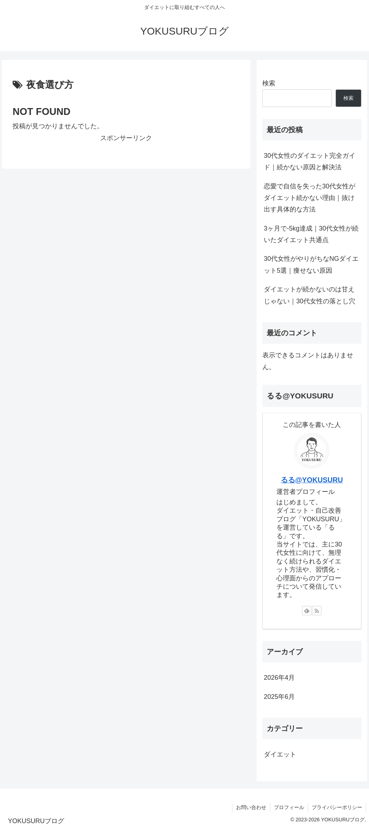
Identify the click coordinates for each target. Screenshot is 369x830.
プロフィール (289, 807)
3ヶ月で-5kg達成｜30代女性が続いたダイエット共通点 (311, 234)
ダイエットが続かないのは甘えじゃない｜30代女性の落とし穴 (309, 295)
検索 (268, 83)
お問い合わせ (251, 807)
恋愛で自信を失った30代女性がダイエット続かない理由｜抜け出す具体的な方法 (309, 198)
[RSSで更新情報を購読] (316, 610)
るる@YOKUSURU (312, 480)
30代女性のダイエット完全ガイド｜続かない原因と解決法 (309, 161)
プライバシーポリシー (337, 807)
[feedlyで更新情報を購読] (306, 610)
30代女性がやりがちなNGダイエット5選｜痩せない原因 (311, 264)
